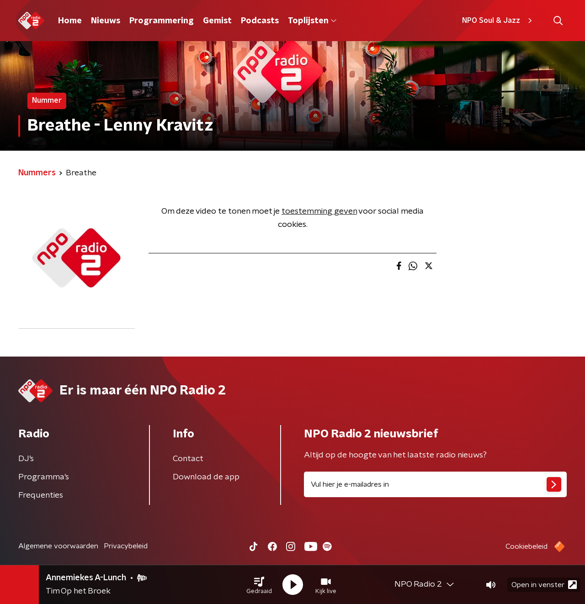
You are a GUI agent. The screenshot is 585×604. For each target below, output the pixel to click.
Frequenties (40, 495)
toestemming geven (319, 211)
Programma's (43, 477)
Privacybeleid (126, 546)
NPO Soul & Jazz (498, 20)
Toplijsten (312, 21)
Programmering (161, 21)
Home (70, 21)
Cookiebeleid (526, 546)
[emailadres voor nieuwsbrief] (435, 484)
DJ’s (26, 459)
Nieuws (105, 21)
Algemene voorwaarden (58, 546)
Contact (188, 459)
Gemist (217, 21)
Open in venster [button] (544, 584)
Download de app (206, 477)
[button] (259, 584)
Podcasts (260, 21)
